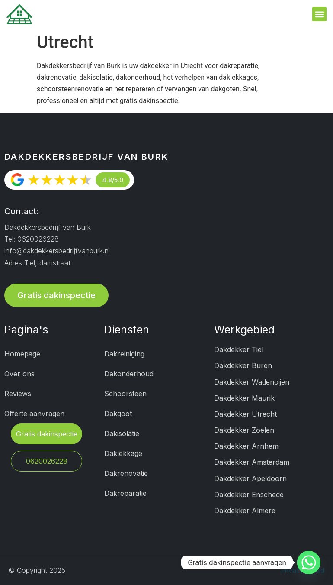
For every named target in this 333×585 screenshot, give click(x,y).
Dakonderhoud (129, 373)
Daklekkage (123, 453)
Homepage (22, 353)
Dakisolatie (121, 433)
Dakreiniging (124, 353)
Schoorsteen (125, 393)
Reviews (17, 393)
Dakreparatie (125, 493)
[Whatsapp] (308, 562)
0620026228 (38, 239)
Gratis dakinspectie (46, 434)
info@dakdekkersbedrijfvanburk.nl (57, 250)
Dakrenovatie (126, 473)
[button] (319, 14)
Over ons (19, 373)
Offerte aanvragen (34, 413)
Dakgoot (118, 413)
